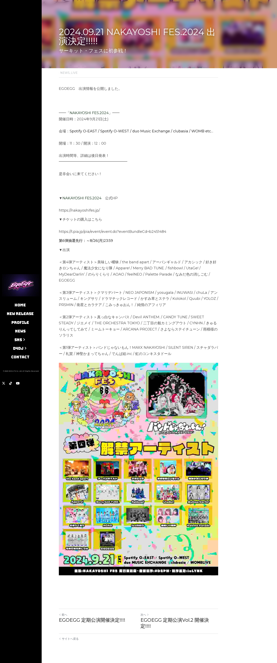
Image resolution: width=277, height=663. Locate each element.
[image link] (21, 285)
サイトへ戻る (69, 639)
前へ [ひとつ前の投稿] (63, 614)
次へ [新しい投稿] (145, 614)
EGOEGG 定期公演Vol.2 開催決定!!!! (175, 623)
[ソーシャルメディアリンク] (3, 383)
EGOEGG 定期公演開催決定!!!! (92, 620)
